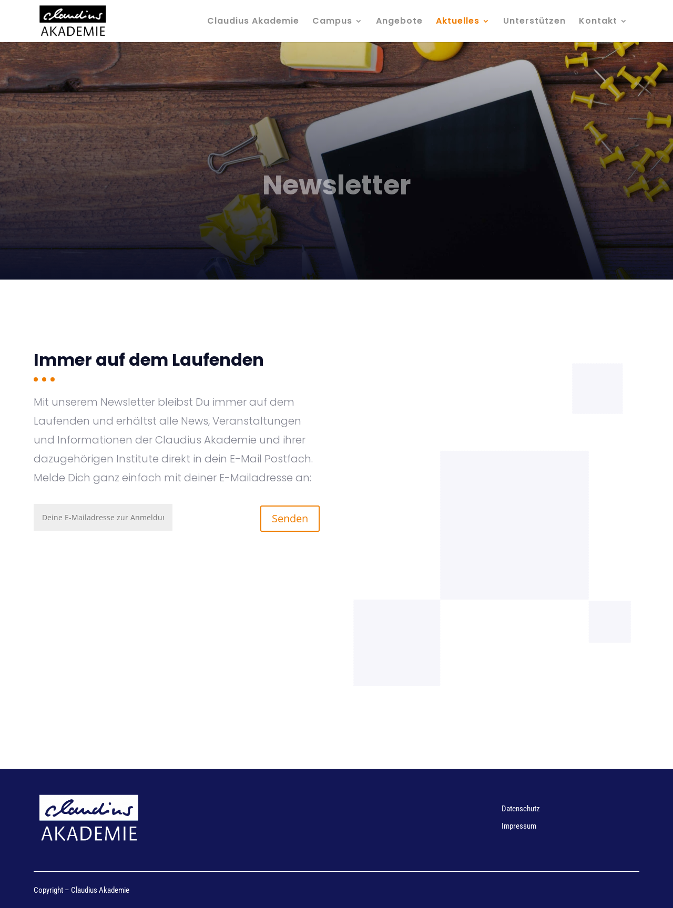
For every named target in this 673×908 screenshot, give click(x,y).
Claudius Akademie (253, 22)
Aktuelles (458, 22)
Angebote (399, 22)
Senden (290, 518)
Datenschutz (521, 808)
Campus (332, 22)
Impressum (519, 826)
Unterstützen (534, 22)
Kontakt (598, 22)
